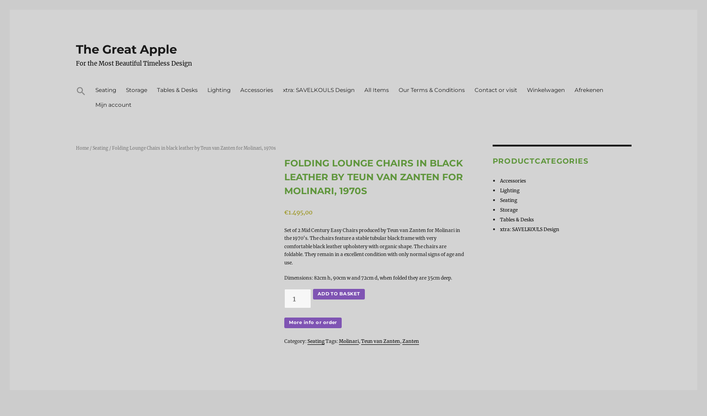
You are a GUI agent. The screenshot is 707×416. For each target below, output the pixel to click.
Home (82, 148)
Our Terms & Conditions (432, 89)
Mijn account (113, 104)
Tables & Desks (177, 89)
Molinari (349, 341)
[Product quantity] (297, 298)
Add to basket (339, 294)
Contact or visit (496, 89)
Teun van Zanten (380, 341)
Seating (105, 89)
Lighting (219, 89)
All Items (376, 89)
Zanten (410, 341)
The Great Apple (126, 49)
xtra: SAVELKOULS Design (319, 89)
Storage (136, 89)
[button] (81, 92)
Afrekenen (589, 89)
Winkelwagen (546, 89)
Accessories (256, 89)
